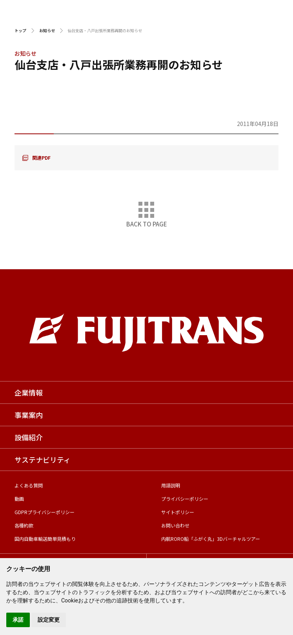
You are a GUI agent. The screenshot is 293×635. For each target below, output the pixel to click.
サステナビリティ (43, 459)
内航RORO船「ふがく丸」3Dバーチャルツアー (210, 538)
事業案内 (29, 415)
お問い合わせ (175, 525)
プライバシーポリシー (184, 498)
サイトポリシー (177, 512)
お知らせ (47, 30)
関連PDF (41, 157)
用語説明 (170, 485)
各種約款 (24, 525)
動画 (19, 498)
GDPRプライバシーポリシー (45, 512)
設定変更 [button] (49, 620)
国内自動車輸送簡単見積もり (45, 538)
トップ (20, 30)
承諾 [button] (18, 620)
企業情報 (29, 392)
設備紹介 (29, 437)
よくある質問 (29, 485)
